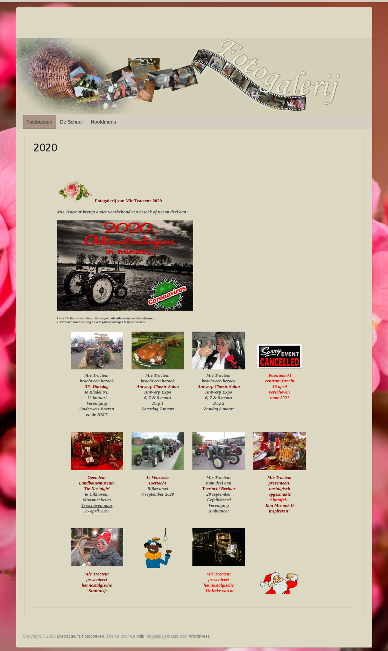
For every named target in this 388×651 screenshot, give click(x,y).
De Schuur (71, 122)
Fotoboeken (39, 122)
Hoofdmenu (103, 122)
